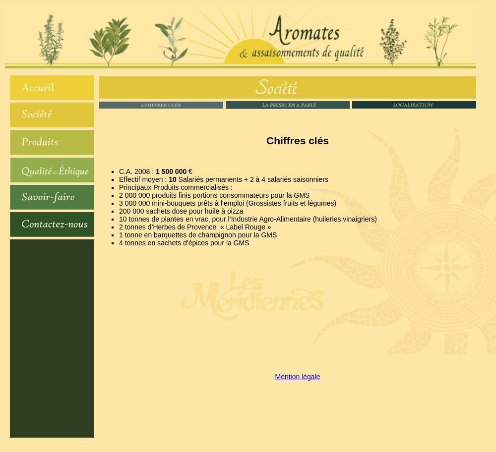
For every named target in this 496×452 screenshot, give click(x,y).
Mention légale (297, 377)
